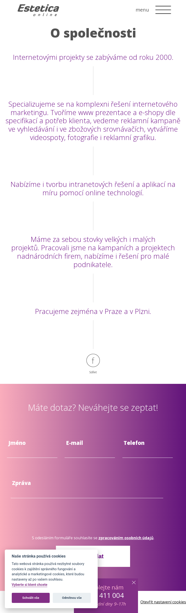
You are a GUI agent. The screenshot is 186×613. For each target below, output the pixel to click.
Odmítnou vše (72, 598)
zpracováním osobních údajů (126, 537)
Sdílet (93, 364)
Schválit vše (30, 598)
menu (142, 9)
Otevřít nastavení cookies (163, 602)
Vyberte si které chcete (30, 585)
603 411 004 (105, 595)
